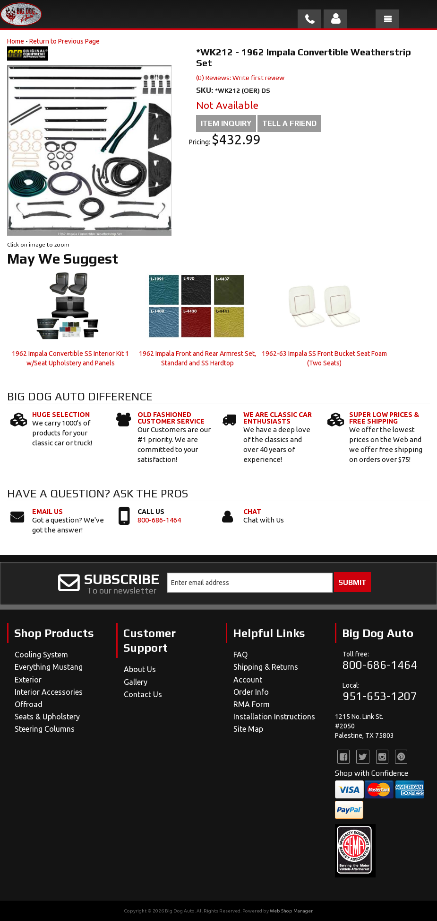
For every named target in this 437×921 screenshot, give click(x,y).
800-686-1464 (159, 520)
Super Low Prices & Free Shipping (384, 418)
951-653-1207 (380, 696)
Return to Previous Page (64, 41)
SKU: (205, 90)
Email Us (47, 511)
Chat (252, 511)
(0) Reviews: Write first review (240, 77)
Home (15, 41)
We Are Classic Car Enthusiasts (277, 418)
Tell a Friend (289, 123)
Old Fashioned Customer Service (171, 418)
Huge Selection (61, 414)
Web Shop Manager (291, 910)
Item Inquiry (226, 123)
